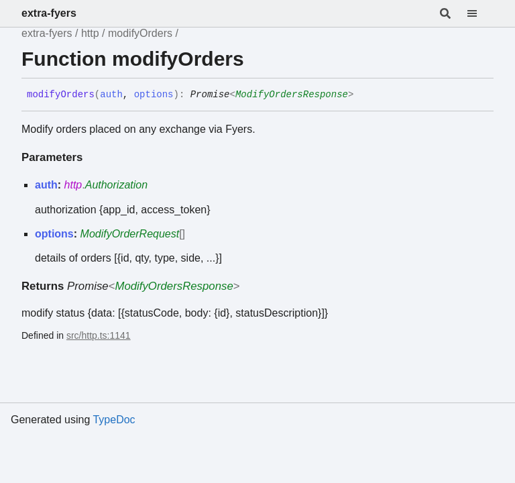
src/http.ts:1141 (98, 335)
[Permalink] (363, 95)
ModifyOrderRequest (130, 233)
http (90, 33)
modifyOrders (140, 33)
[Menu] (480, 13)
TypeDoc (114, 419)
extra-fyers (48, 13)
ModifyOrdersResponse (291, 94)
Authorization (116, 185)
